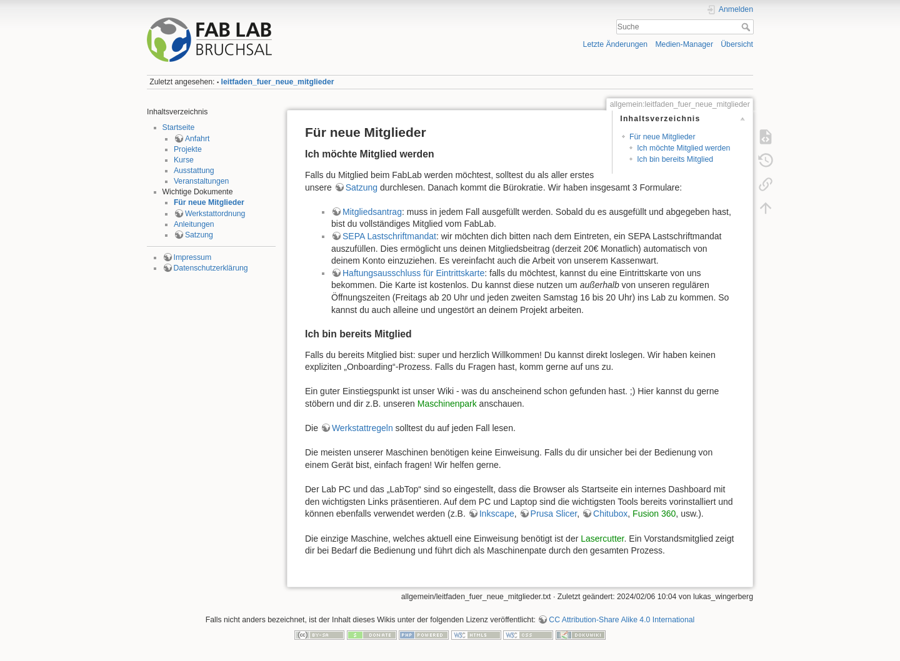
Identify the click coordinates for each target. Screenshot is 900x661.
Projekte (188, 149)
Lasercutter (602, 539)
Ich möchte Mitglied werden (683, 148)
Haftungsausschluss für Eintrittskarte (413, 273)
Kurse (184, 160)
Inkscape (496, 514)
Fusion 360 (654, 514)
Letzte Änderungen (615, 44)
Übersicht (737, 44)
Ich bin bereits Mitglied (675, 159)
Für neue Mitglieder (209, 202)
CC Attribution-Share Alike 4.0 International (621, 619)
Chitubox (610, 514)
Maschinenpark (447, 404)
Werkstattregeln (362, 428)
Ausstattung (194, 170)
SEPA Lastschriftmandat (389, 236)
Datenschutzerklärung (211, 268)
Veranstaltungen (201, 181)
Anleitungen (194, 224)
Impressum (193, 257)
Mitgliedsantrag (372, 212)
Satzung (199, 235)
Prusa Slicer (554, 514)
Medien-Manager (684, 44)
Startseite (178, 127)
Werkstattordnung (215, 213)
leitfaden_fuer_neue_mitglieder (277, 81)
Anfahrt (197, 138)
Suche (747, 26)
